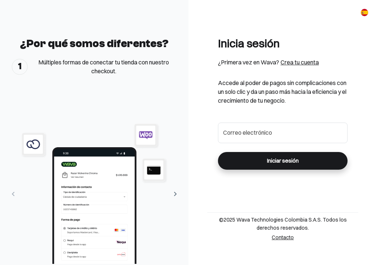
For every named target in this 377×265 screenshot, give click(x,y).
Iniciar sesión (283, 161)
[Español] (364, 12)
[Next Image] (175, 194)
